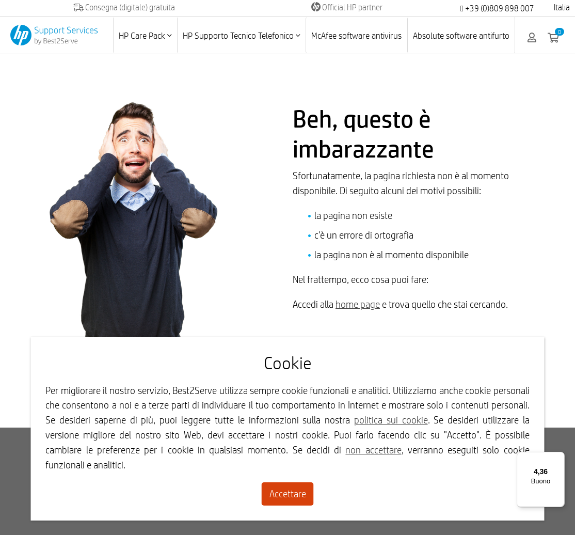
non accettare (373, 450)
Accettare (287, 493)
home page (358, 304)
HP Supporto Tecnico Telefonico (241, 35)
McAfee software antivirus (356, 35)
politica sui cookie (391, 420)
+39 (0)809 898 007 (497, 8)
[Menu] (558, 458)
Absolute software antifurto (461, 35)
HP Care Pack (145, 35)
